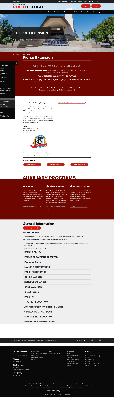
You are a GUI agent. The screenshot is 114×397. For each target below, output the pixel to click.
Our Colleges (89, 362)
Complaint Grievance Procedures (73, 360)
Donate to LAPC (54, 353)
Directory (33, 359)
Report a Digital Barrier (92, 356)
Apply (85, 6)
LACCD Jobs (88, 358)
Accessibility (70, 351)
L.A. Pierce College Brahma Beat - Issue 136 (28, 340)
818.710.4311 (16, 375)
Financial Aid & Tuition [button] (54, 12)
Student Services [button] (79, 12)
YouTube (100, 340)
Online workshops (79, 164)
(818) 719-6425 (33, 128)
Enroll (96, 6)
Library (92, 1)
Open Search (99, 12)
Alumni (51, 351)
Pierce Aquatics (68, 90)
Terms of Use (48, 394)
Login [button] (97, 1)
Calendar (73, 1)
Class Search (83, 1)
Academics (18, 54)
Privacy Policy (58, 394)
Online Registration (32, 228)
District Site (88, 354)
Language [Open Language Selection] (16, 1)
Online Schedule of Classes (57, 72)
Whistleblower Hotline (91, 366)
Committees (34, 355)
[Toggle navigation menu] (1, 63)
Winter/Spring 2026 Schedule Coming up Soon (72, 103)
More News (50, 340)
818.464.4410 (17, 362)
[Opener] (112, 336)
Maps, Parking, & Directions (39, 353)
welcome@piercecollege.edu (21, 369)
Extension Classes (32, 164)
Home (13, 54)
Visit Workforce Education (78, 207)
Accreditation (35, 351)
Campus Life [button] (90, 12)
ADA (68, 353)
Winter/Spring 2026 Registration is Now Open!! (57, 66)
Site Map (67, 394)
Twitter (96, 340)
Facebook (88, 340)
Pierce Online (63, 1)
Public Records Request (92, 364)
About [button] (32, 12)
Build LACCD (89, 360)
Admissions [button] (41, 12)
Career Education (55, 164)
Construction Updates (37, 357)
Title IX (69, 365)
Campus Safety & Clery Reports (73, 356)
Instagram (92, 340)
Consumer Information (73, 363)
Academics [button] (67, 12)
